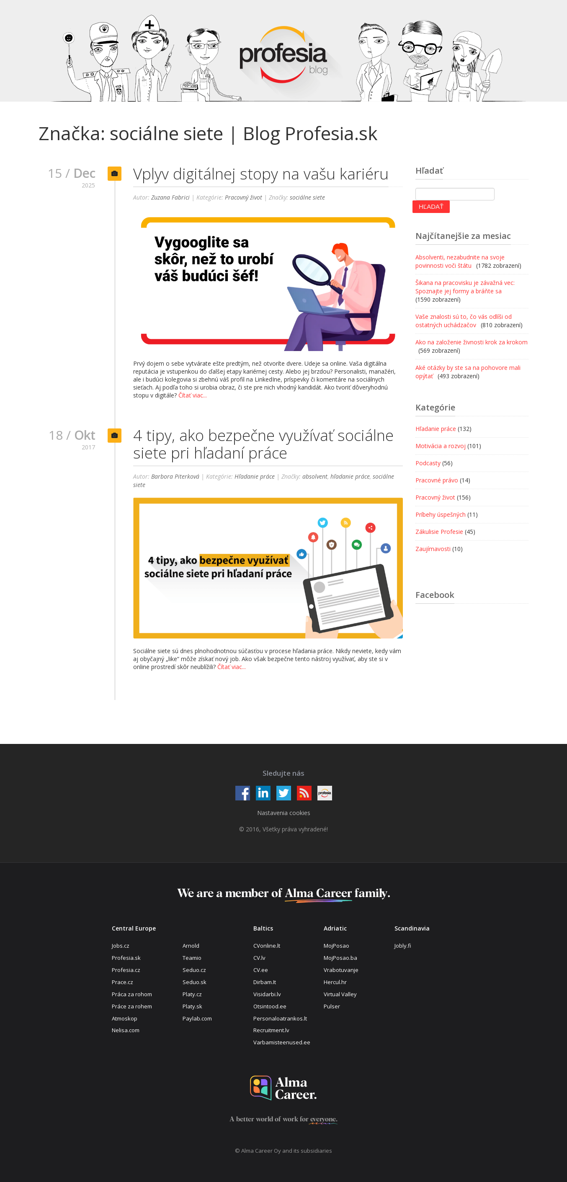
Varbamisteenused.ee (281, 1042)
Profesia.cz (126, 970)
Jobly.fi (402, 945)
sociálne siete (307, 197)
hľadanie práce (350, 478)
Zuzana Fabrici (170, 197)
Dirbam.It (264, 982)
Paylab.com (197, 1018)
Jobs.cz (120, 945)
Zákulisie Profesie (439, 532)
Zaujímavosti (433, 549)
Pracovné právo (436, 480)
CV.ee (260, 970)
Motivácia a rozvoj (440, 446)
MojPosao (336, 945)
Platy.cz (192, 994)
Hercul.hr (335, 982)
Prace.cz (122, 982)
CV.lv (259, 957)
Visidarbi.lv (267, 994)
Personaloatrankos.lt (280, 1018)
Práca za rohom (132, 994)
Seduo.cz (194, 970)
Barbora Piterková (175, 478)
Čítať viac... (192, 395)
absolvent (314, 478)
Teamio (192, 957)
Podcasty (428, 463)
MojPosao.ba (340, 957)
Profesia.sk (126, 957)
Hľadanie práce (255, 478)
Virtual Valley (340, 994)
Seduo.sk (194, 982)
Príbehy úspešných (440, 514)
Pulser (332, 1006)
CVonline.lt (266, 945)
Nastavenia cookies (283, 813)
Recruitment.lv (271, 1030)
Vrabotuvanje (341, 970)
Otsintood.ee (269, 1006)
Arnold (191, 945)
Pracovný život (243, 197)
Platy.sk (192, 1006)
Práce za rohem (132, 1006)
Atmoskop (124, 1018)
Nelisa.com (125, 1030)
